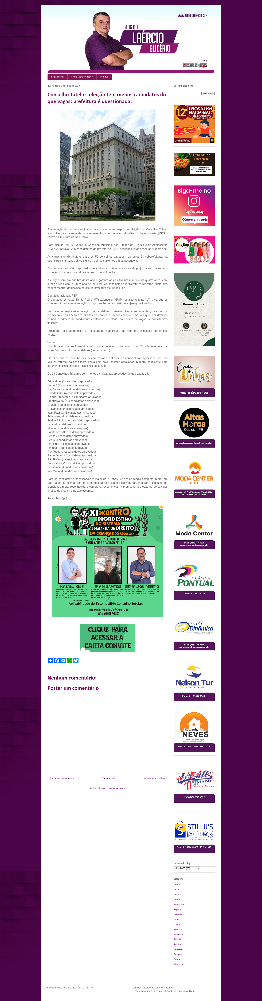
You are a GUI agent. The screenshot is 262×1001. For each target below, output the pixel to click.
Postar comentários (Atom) (111, 788)
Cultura (177, 894)
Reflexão (178, 949)
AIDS (176, 889)
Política (177, 944)
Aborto (177, 884)
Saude (177, 959)
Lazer (176, 919)
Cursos (177, 899)
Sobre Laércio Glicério (82, 77)
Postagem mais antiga (154, 778)
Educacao (179, 904)
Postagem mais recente (62, 778)
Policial (177, 939)
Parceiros (178, 934)
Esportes (178, 909)
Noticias (178, 929)
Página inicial (57, 77)
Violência (178, 964)
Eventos (178, 914)
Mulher (177, 924)
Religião (178, 954)
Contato (104, 77)
